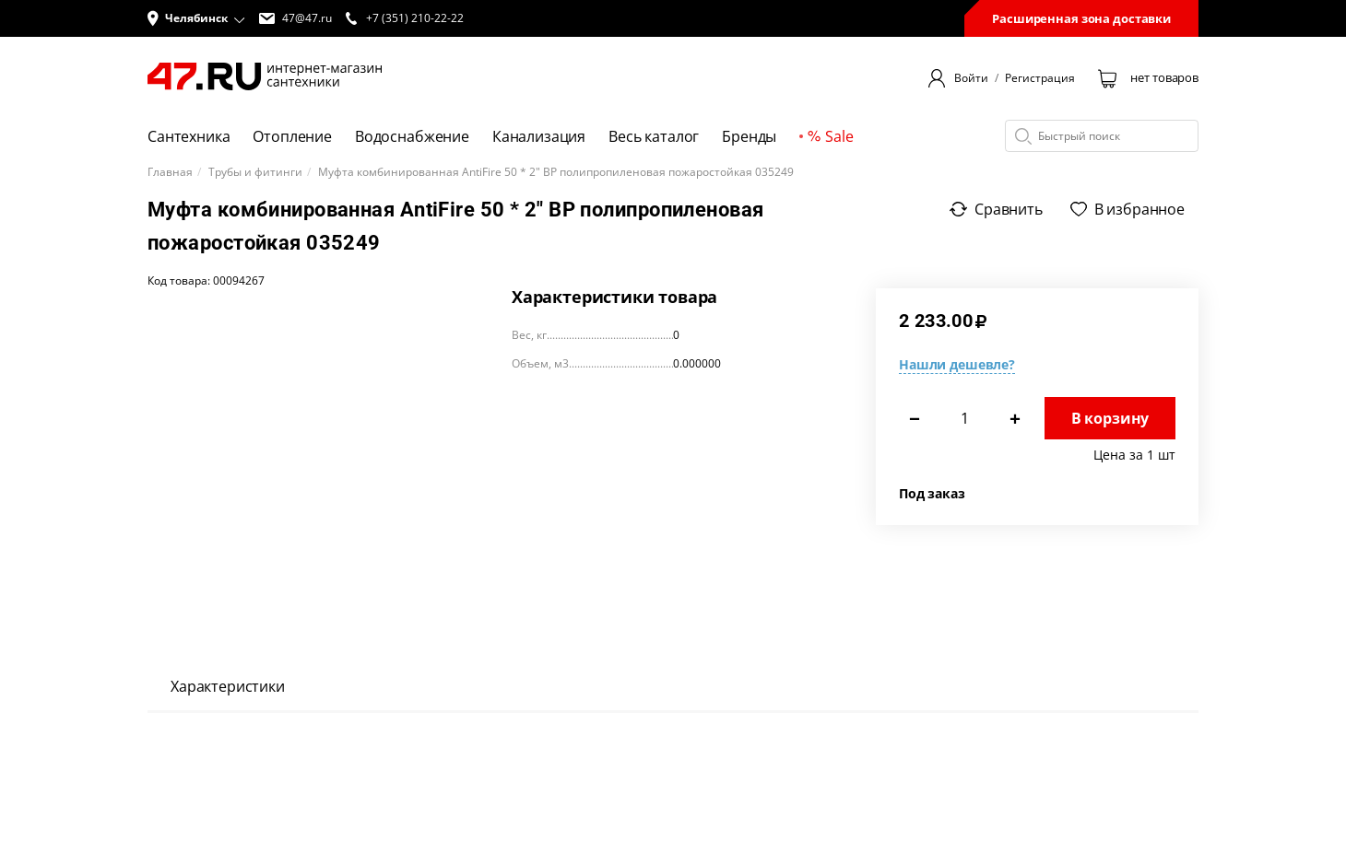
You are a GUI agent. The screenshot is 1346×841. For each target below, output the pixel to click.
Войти (971, 78)
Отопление (292, 136)
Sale (830, 136)
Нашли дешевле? (957, 364)
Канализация (538, 136)
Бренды (749, 136)
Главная (170, 172)
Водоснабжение (412, 136)
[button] (196, 18)
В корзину (1110, 418)
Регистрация (1040, 78)
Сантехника (189, 136)
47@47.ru (295, 18)
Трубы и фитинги (255, 172)
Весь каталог (653, 136)
